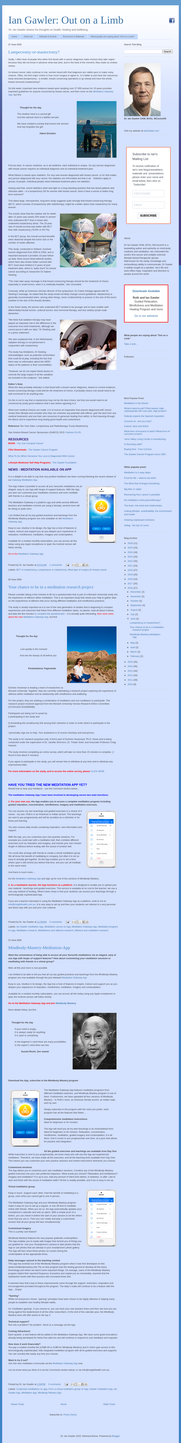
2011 (130, 680)
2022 (130, 561)
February (135, 656)
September (136, 605)
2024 (130, 552)
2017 (130, 583)
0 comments (55, 922)
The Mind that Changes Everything (141, 483)
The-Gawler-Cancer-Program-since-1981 (145, 454)
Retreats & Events (47, 36)
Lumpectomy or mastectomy (52, 569)
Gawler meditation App (101, 1389)
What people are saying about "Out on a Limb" (113, 36)
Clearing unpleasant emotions (139, 520)
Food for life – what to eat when (140, 478)
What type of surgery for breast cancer (87, 569)
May (132, 642)
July (132, 614)
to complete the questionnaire (49, 613)
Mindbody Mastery (66, 1003)
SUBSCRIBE (148, 215)
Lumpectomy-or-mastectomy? (34, 52)
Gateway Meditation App (24, 480)
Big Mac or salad (132, 489)
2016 (130, 588)
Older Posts (109, 1404)
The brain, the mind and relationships (143, 505)
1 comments (55, 565)
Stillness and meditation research (91, 930)
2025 (130, 547)
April (133, 647)
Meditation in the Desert (136, 403)
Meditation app (28, 1392)
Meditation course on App (58, 926)
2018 (130, 579)
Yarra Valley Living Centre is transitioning (145, 439)
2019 (130, 574)
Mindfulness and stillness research (55, 930)
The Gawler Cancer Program (43, 449)
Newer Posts (17, 1404)
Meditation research (27, 930)
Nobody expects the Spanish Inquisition (144, 416)
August (134, 610)
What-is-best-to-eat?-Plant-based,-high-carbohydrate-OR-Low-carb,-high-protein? (145, 409)
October (134, 601)
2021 (130, 565)
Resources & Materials (73, 36)
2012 (130, 675)
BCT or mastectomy (26, 569)
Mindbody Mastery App (49, 1392)
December (136, 591)
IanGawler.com (151, 130)
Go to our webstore (146, 315)
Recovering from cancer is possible (142, 494)
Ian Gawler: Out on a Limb (65, 20)
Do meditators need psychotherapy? (142, 500)
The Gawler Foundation (64, 462)
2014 (130, 666)
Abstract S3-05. (74, 432)
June (133, 618)
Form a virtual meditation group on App (68, 1389)
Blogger (116, 1436)
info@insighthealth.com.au (21, 904)
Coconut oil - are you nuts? (137, 421)
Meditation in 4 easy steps (137, 472)
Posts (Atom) (70, 1414)
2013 (130, 671)
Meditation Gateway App (35, 617)
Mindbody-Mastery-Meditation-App (39, 947)
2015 (130, 662)
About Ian (28, 36)
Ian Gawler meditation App (29, 926)
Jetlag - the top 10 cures (136, 525)
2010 (130, 684)
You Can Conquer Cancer (30, 443)
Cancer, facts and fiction (136, 426)
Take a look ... (131, 344)
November (136, 596)
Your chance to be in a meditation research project (50, 587)
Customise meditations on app (31, 1389)
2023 (130, 556)
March (134, 651)
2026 (130, 543)
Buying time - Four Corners (138, 449)
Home (14, 36)
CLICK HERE (97, 771)
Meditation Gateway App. (31, 553)
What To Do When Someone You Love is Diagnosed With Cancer (41, 456)
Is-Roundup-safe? (133, 444)
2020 (130, 570)
